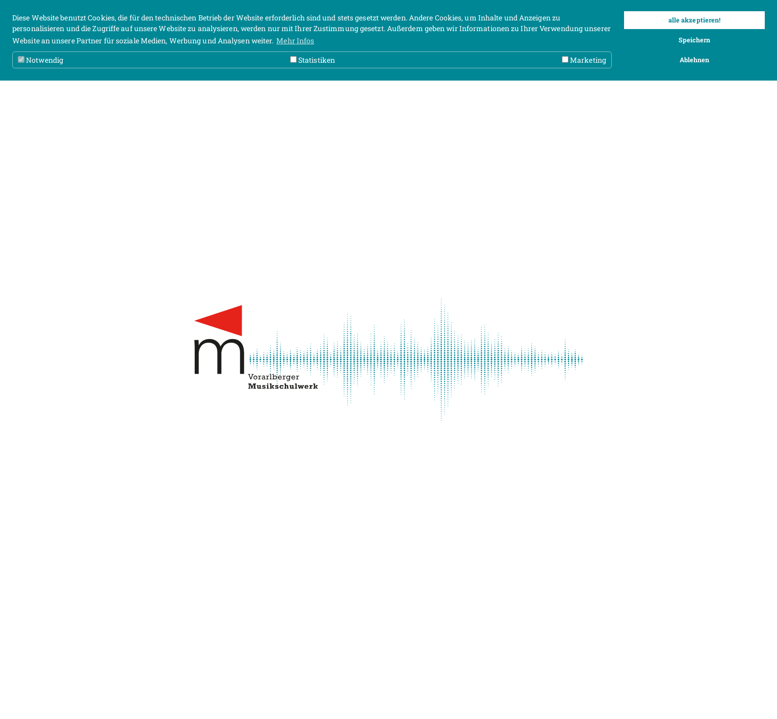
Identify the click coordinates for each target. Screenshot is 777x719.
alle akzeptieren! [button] (694, 20)
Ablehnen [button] (695, 60)
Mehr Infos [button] (295, 40)
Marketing (584, 60)
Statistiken (312, 60)
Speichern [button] (695, 40)
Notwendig (40, 60)
